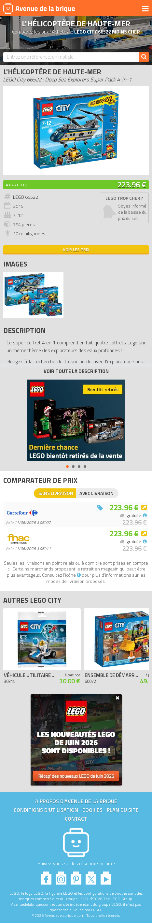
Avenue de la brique (39, 8)
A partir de (17, 185)
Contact (76, 819)
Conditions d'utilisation (46, 810)
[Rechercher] (144, 57)
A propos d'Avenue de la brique (76, 801)
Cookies (92, 810)
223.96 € (131, 184)
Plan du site (123, 810)
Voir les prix (76, 249)
